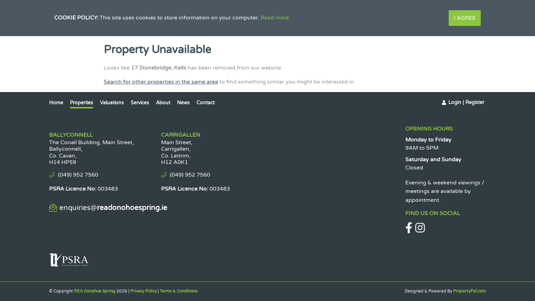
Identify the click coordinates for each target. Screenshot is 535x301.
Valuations (112, 103)
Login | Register (466, 102)
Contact (206, 103)
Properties (81, 103)
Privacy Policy (143, 291)
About (163, 103)
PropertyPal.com (469, 291)
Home (56, 103)
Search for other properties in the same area (161, 81)
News (183, 103)
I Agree (465, 18)
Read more (275, 17)
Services (140, 103)
